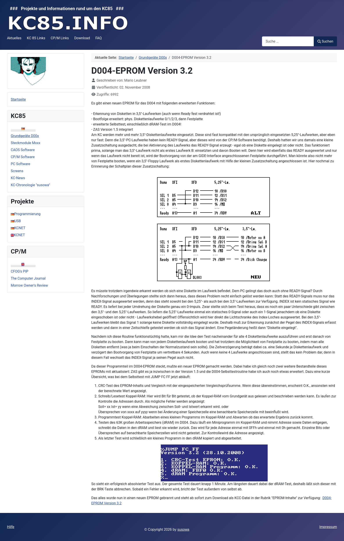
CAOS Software (23, 150)
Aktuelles (14, 38)
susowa (183, 529)
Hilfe (10, 527)
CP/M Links (60, 38)
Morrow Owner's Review (29, 285)
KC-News (18, 178)
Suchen (325, 41)
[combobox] (288, 41)
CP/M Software (23, 157)
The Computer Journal (28, 278)
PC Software (20, 164)
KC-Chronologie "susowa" (30, 185)
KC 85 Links (36, 38)
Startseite (18, 99)
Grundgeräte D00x (25, 136)
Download (82, 38)
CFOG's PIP (19, 271)
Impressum (328, 527)
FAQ (98, 38)
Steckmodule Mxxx (25, 143)
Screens (17, 171)
